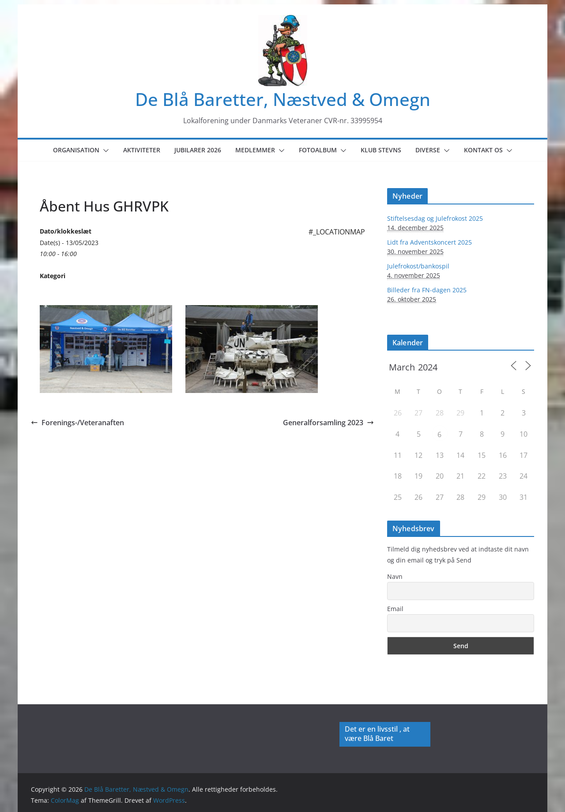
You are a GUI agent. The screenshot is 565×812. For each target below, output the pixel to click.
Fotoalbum (318, 150)
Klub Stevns (381, 150)
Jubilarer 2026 (197, 150)
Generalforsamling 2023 (328, 422)
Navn (395, 576)
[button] (104, 150)
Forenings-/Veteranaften (77, 422)
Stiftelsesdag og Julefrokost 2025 (435, 218)
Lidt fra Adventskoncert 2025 (429, 242)
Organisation (76, 150)
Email (395, 608)
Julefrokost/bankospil (418, 266)
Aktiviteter (141, 150)
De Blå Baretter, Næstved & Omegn (282, 99)
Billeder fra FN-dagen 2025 (427, 290)
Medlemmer (255, 150)
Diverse (427, 150)
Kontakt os (483, 150)
